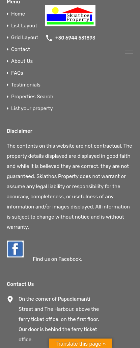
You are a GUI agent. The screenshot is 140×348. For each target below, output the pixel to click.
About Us (22, 61)
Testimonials (25, 85)
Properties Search (32, 96)
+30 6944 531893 (75, 38)
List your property (32, 108)
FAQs (17, 73)
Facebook (69, 259)
